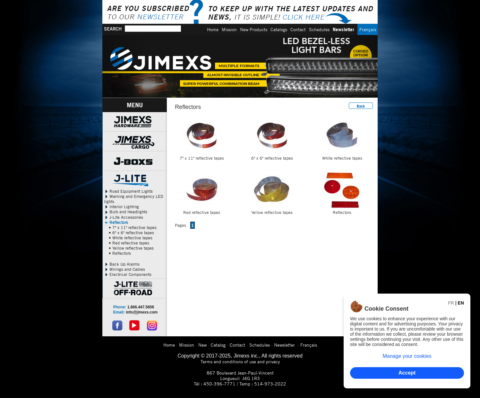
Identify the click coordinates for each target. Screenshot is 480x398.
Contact (298, 29)
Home (213, 29)
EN (461, 302)
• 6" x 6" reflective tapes (131, 232)
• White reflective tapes (130, 237)
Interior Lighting (121, 206)
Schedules (319, 29)
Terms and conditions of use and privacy (240, 361)
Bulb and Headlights (125, 211)
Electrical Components (127, 274)
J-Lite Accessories (123, 217)
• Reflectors (120, 253)
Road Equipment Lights (128, 191)
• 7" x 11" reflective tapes (133, 227)
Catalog (218, 345)
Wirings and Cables (124, 269)
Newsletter (343, 29)
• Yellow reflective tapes (131, 248)
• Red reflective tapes (129, 242)
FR (451, 302)
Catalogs (278, 29)
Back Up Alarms (122, 264)
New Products (253, 29)
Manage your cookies (406, 356)
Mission (229, 29)
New (202, 345)
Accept (407, 373)
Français (367, 29)
